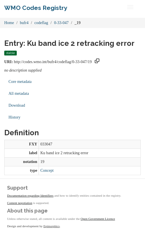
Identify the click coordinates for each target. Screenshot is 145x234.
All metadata (19, 93)
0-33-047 (61, 23)
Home (9, 23)
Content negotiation (19, 203)
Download (17, 105)
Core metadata (20, 82)
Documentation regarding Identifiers (30, 195)
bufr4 (24, 23)
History (14, 117)
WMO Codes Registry (35, 7)
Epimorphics (51, 226)
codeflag (41, 23)
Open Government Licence (98, 218)
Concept (47, 170)
